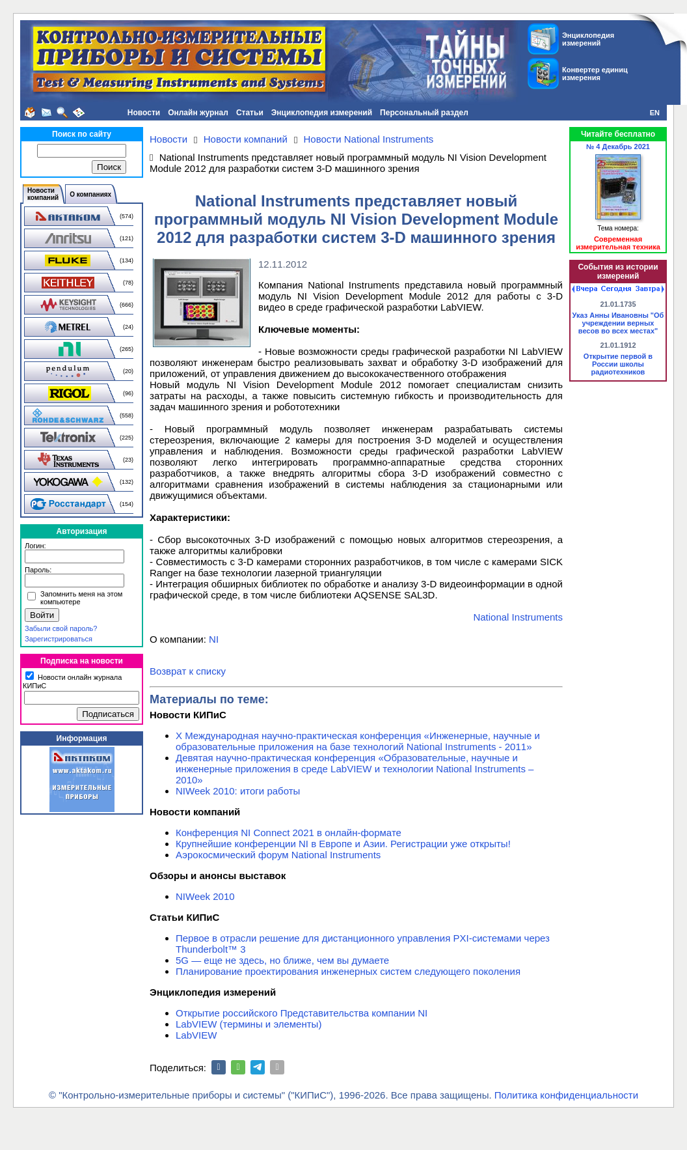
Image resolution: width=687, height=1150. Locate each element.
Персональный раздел (424, 112)
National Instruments (518, 617)
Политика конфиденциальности (566, 1095)
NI (214, 639)
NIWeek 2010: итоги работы (238, 790)
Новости (144, 112)
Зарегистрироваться (58, 639)
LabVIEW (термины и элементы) (248, 1024)
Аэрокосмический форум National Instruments (278, 854)
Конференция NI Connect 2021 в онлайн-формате (288, 832)
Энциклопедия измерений (321, 112)
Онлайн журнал (198, 112)
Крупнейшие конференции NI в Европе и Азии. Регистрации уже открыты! (343, 843)
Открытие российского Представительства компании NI (301, 1012)
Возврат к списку (188, 671)
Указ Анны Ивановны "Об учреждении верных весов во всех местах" (618, 323)
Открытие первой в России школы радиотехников (618, 364)
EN (655, 113)
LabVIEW (196, 1035)
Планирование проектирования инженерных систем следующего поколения (348, 971)
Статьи (249, 112)
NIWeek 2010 (205, 896)
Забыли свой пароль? (61, 628)
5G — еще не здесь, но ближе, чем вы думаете (282, 960)
